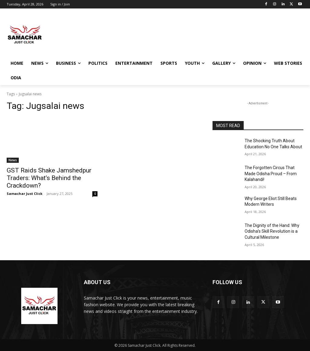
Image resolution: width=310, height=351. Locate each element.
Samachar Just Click (24, 193)
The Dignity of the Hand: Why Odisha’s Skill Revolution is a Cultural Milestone (272, 231)
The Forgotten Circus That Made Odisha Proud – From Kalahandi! (271, 173)
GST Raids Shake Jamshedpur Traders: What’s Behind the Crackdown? (49, 178)
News (12, 160)
